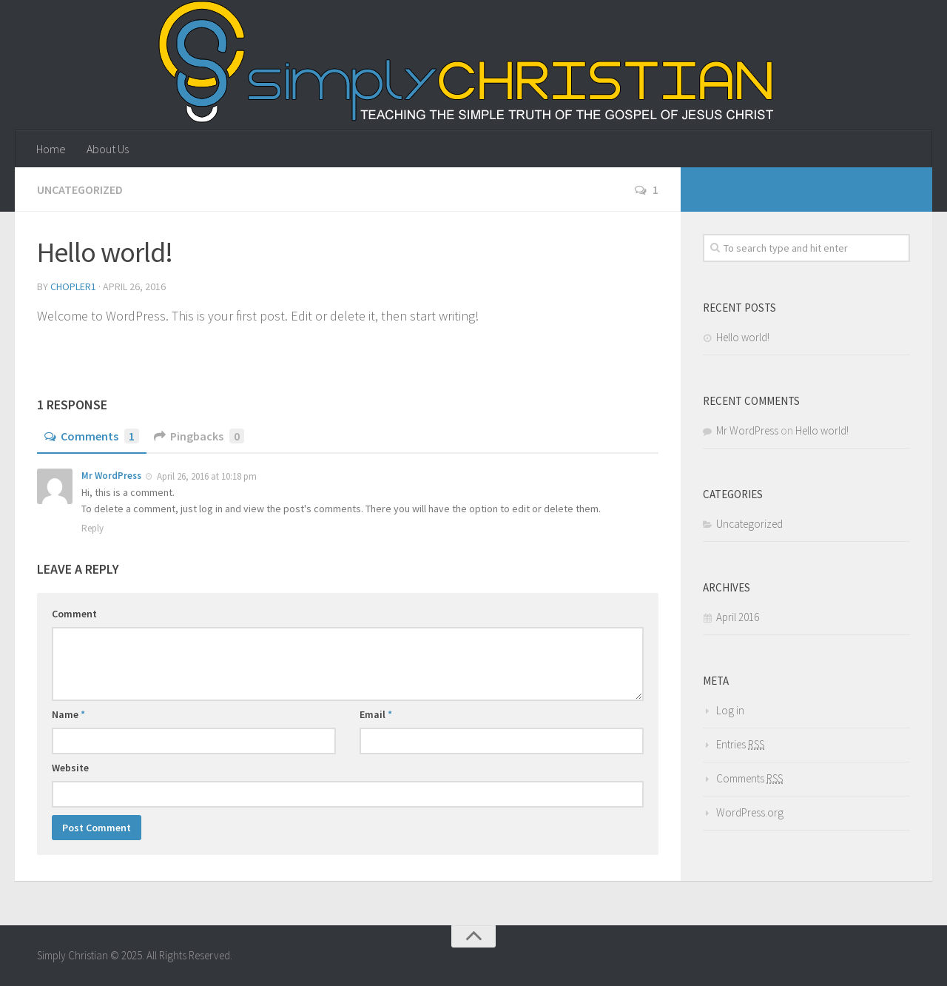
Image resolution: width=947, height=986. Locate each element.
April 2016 (737, 617)
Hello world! (742, 337)
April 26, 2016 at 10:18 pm (206, 476)
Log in (730, 710)
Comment (74, 613)
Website (70, 767)
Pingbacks (199, 436)
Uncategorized (80, 189)
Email (376, 714)
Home (51, 148)
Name (68, 714)
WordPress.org (749, 812)
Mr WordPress (111, 475)
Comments (91, 436)
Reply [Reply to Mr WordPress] (92, 528)
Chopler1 (73, 286)
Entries (740, 744)
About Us (108, 148)
